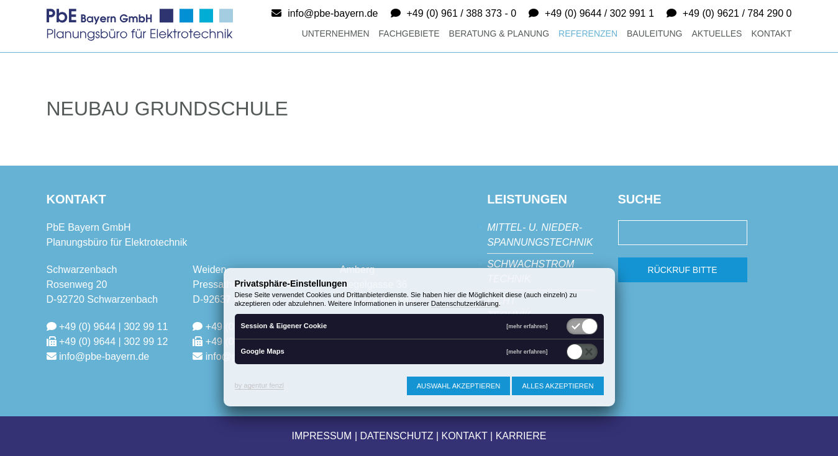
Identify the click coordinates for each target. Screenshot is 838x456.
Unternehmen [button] (336, 33)
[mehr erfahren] (526, 326)
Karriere (521, 436)
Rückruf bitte (682, 270)
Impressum (322, 436)
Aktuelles (716, 33)
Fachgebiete (409, 33)
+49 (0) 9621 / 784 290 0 (737, 13)
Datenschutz (397, 436)
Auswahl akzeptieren (459, 386)
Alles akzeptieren (557, 386)
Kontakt (771, 33)
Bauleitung (654, 33)
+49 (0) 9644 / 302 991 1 (599, 13)
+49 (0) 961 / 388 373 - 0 (462, 13)
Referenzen (587, 33)
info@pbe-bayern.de (333, 13)
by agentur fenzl (260, 385)
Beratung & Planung (499, 33)
